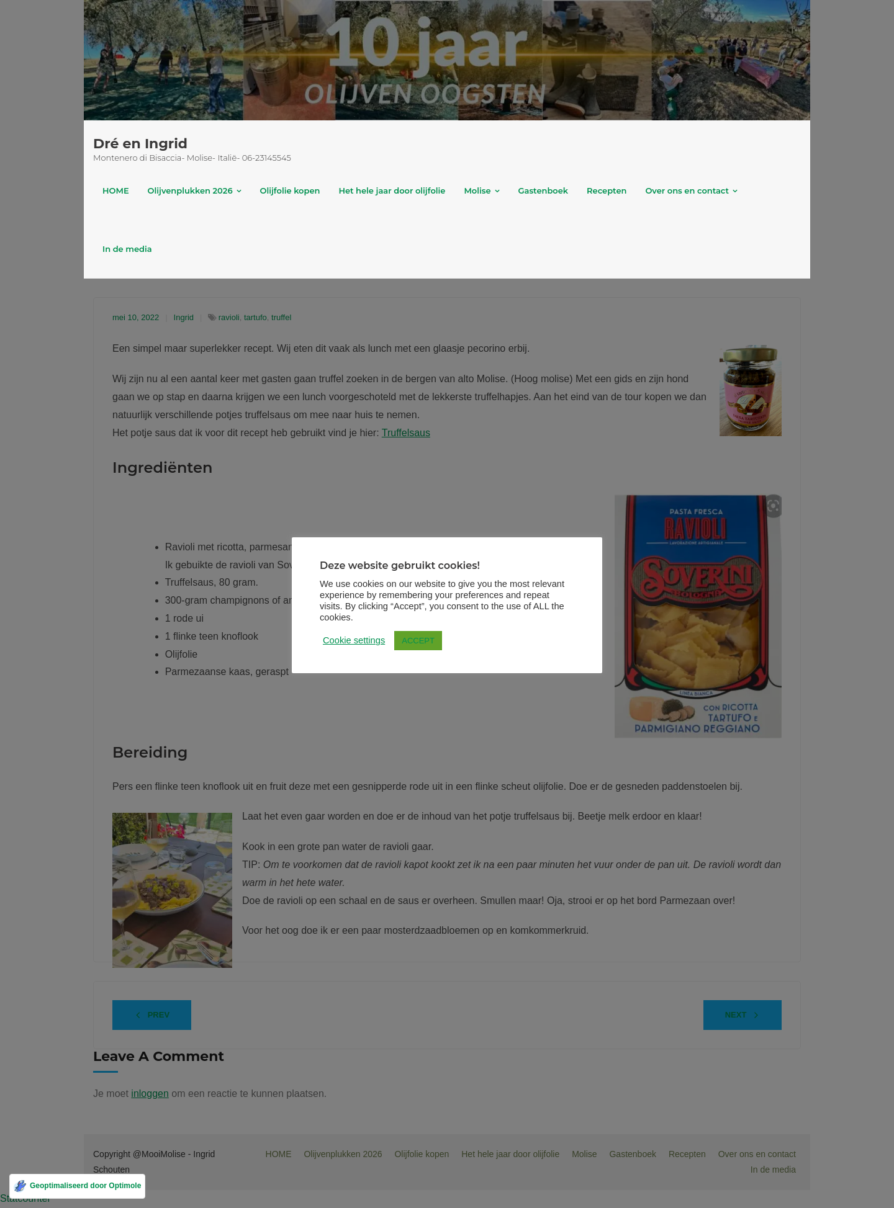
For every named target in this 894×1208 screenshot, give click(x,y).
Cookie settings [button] (354, 640)
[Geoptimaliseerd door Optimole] (77, 1186)
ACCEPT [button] (418, 640)
